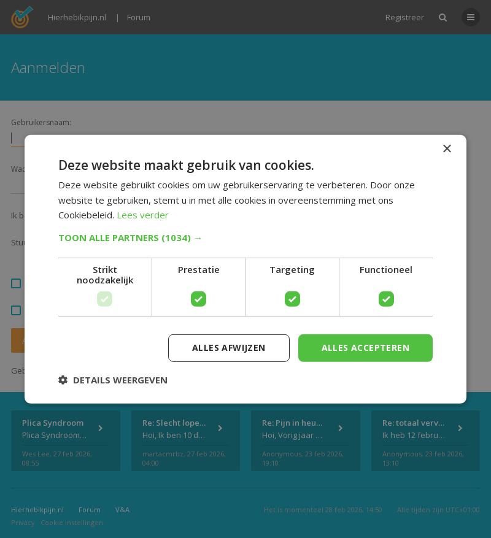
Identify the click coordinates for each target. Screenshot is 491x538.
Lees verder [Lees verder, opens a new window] (143, 215)
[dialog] (245, 269)
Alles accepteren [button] (365, 347)
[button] (245, 237)
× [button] (446, 148)
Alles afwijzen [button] (229, 347)
